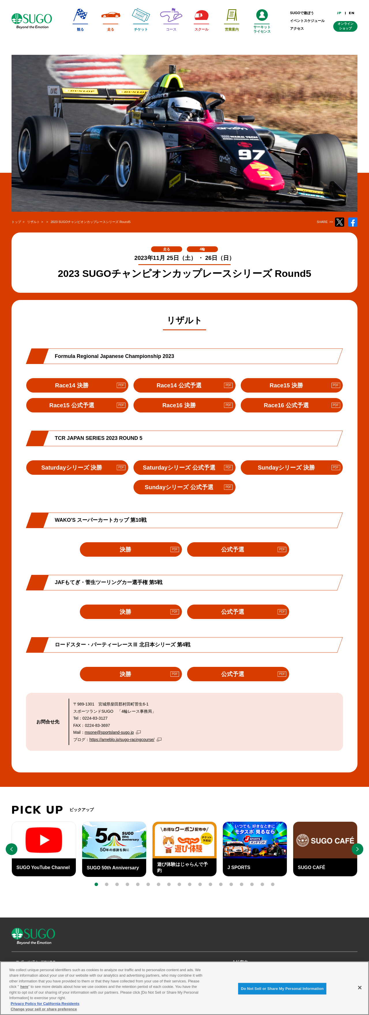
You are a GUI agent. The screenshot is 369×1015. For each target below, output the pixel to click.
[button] (96, 884)
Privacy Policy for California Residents (45, 1006)
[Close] (359, 990)
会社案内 (240, 962)
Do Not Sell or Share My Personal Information (282, 991)
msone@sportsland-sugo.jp (109, 732)
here (24, 989)
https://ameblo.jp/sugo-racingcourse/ (122, 739)
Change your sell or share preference (44, 1012)
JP (339, 13)
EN (352, 13)
